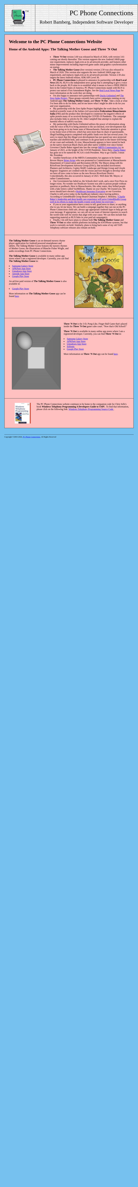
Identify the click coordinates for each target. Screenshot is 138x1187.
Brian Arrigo (69, 160)
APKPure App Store (21, 268)
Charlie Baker (119, 150)
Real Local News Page (109, 90)
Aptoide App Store (20, 273)
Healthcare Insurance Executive (90, 191)
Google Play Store (20, 276)
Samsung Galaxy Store (22, 266)
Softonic (71, 346)
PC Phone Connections (31, 437)
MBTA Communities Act (109, 147)
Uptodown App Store (22, 271)
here (17, 296)
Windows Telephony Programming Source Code (91, 409)
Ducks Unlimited (108, 95)
